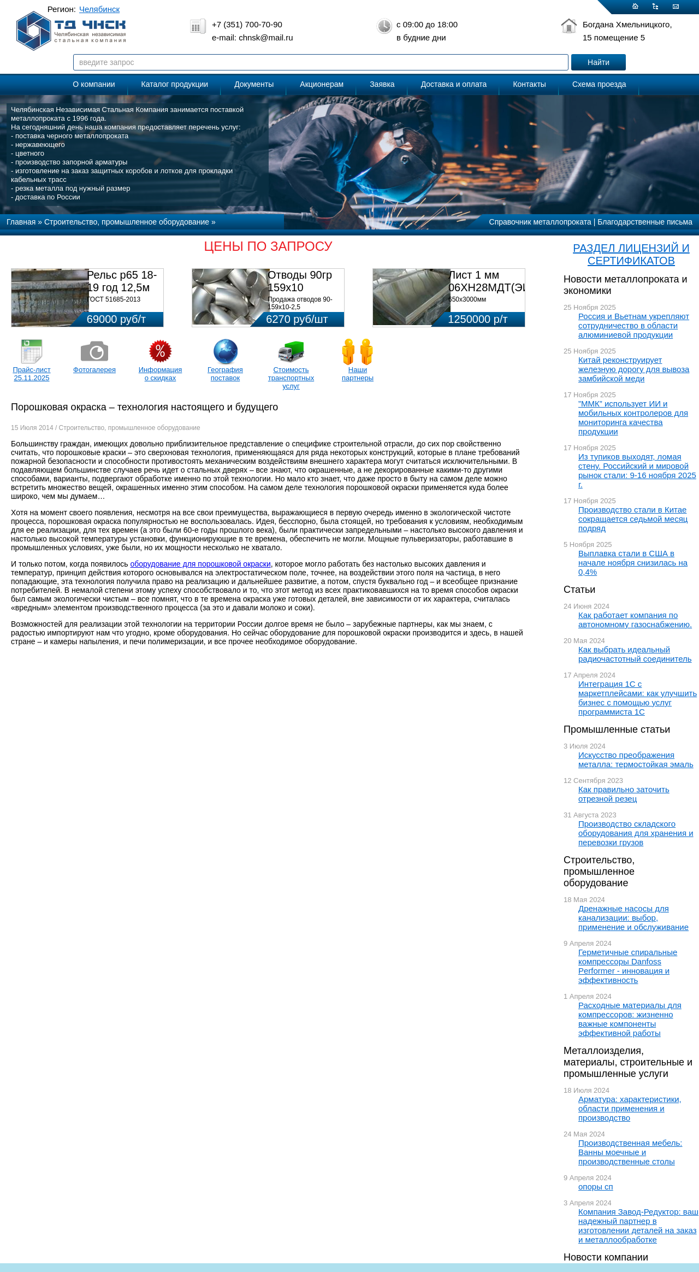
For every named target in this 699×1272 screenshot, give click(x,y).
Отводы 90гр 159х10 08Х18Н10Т (300, 287)
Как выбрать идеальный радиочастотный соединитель (635, 654)
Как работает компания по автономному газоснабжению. (635, 619)
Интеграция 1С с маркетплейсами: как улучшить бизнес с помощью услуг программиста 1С (637, 697)
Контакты (529, 84)
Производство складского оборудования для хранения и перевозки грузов (636, 833)
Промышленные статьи (617, 729)
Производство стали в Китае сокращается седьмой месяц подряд (633, 519)
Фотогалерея (94, 370)
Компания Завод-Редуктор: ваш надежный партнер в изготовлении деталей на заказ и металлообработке (638, 1225)
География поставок (225, 374)
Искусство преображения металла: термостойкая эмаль (636, 759)
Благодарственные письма (644, 221)
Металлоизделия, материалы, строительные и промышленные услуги (628, 1062)
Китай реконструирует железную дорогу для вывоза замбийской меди (633, 369)
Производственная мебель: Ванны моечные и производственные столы (630, 1152)
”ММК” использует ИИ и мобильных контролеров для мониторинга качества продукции (633, 417)
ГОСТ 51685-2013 (113, 299)
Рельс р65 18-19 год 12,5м (122, 281)
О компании (94, 84)
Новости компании (606, 1257)
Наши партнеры (358, 374)
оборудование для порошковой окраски (201, 564)
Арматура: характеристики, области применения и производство (630, 1108)
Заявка (382, 84)
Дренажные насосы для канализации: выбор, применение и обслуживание (633, 918)
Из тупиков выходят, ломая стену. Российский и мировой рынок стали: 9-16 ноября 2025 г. (637, 470)
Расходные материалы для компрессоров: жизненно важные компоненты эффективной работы (630, 1019)
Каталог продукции (175, 84)
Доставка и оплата (454, 84)
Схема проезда (599, 84)
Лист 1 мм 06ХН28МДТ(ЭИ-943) (502, 281)
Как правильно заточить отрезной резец (624, 794)
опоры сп (595, 1186)
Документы (254, 84)
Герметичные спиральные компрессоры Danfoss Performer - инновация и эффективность (627, 966)
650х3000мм (467, 299)
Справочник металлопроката (540, 221)
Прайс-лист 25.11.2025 (31, 374)
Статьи (579, 589)
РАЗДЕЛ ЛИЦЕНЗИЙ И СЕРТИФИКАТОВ (631, 254)
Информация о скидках (160, 374)
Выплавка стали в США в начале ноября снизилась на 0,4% (633, 562)
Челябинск (99, 9)
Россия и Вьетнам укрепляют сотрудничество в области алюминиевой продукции (633, 325)
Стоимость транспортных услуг (291, 378)
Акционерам (321, 84)
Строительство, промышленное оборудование (599, 871)
